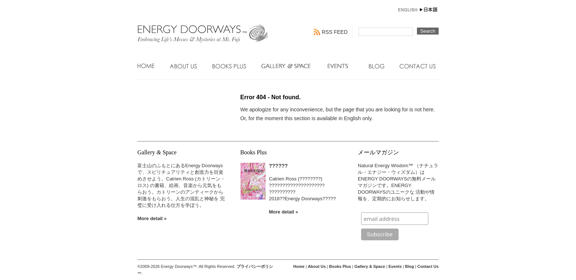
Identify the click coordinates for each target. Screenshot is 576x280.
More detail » (151, 218)
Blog (377, 66)
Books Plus (340, 266)
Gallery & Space (287, 66)
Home (146, 66)
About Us (183, 66)
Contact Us (418, 66)
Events (341, 66)
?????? (278, 166)
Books (229, 66)
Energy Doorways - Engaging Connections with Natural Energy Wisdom (203, 29)
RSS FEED (335, 32)
